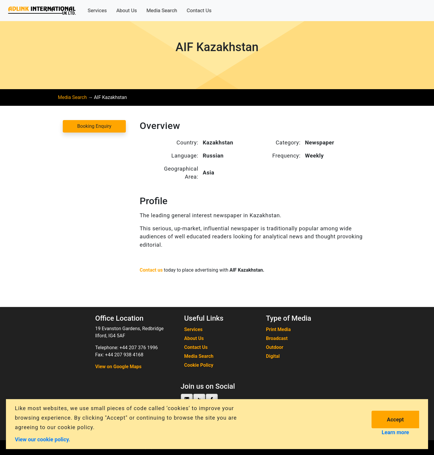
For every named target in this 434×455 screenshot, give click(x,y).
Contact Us (199, 10)
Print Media (278, 329)
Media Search (161, 10)
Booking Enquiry (94, 126)
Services (97, 10)
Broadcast (277, 338)
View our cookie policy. (42, 439)
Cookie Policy (198, 365)
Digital (273, 356)
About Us (126, 10)
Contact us (151, 270)
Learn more (395, 432)
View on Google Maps (118, 366)
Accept (395, 419)
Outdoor (274, 347)
